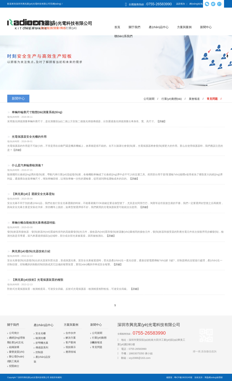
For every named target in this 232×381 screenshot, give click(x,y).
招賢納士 (14, 365)
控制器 (39, 352)
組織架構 (14, 347)
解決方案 (71, 337)
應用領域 (71, 351)
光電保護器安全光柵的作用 (29, 136)
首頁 (117, 27)
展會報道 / (197, 98)
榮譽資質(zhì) (16, 351)
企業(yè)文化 (16, 342)
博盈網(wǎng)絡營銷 (213, 377)
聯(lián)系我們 (123, 36)
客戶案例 (71, 342)
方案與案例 (184, 27)
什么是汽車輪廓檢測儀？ (28, 165)
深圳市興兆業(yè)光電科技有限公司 (33, 377)
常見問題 (97, 347)
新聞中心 (206, 27)
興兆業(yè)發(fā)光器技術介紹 (31, 251)
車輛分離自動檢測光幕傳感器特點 (33, 222)
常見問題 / (215, 98)
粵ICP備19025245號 (183, 377)
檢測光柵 (41, 338)
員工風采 (14, 361)
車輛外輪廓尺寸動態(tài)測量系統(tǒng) (37, 112)
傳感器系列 (42, 347)
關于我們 (134, 27)
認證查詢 (180, 4)
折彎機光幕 (42, 342)
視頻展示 (71, 347)
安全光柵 (41, 333)
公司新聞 (97, 332)
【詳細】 (161, 121)
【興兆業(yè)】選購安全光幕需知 (33, 193)
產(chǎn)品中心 (159, 27)
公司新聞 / (152, 98)
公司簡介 (14, 332)
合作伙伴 (71, 332)
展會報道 (97, 342)
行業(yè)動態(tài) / (174, 98)
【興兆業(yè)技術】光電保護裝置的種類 (37, 279)
